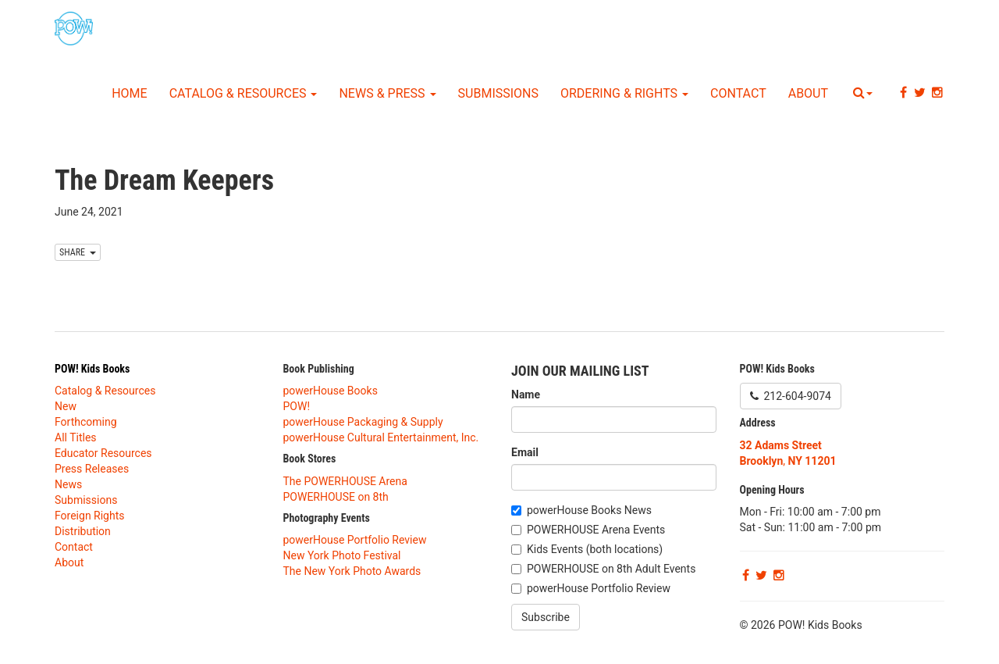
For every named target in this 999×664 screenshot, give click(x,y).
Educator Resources (103, 453)
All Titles (76, 437)
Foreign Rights (90, 515)
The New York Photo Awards (352, 571)
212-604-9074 (790, 396)
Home (129, 93)
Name (525, 394)
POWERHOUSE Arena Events (596, 529)
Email (525, 452)
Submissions (498, 93)
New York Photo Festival (342, 555)
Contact (738, 93)
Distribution (83, 531)
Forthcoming (86, 422)
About (808, 93)
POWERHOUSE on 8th (336, 497)
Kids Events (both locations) (595, 549)
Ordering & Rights (624, 93)
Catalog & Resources (243, 93)
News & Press (387, 93)
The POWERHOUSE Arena (345, 481)
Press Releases (92, 468)
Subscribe (545, 617)
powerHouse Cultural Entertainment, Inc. (381, 437)
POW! (297, 406)
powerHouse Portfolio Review (355, 540)
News (68, 484)
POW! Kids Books (92, 368)
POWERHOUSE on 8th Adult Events (611, 568)
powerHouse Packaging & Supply (363, 422)
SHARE (77, 252)
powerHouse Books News (589, 510)
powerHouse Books (330, 390)
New (65, 406)
